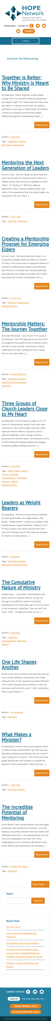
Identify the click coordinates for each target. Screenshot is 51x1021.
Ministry (14, 481)
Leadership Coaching (16, 141)
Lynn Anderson (16, 712)
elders (17, 470)
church (10, 470)
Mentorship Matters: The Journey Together (24, 326)
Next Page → (40, 884)
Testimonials (10, 25)
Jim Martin (23, 866)
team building (18, 145)
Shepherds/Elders (9, 306)
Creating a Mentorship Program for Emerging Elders (25, 244)
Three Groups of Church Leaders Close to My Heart (24, 408)
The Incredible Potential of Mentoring (17, 812)
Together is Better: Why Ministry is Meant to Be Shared (25, 82)
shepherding (23, 302)
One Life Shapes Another (19, 665)
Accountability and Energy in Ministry (22, 943)
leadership (12, 221)
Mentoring (6, 145)
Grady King (15, 136)
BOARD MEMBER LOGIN (25, 1006)
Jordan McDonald (18, 374)
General (14, 866)
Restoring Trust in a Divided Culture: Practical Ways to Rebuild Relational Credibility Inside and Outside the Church (24, 953)
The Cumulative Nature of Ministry (21, 585)
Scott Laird (15, 216)
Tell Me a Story (13, 927)
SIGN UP (14, 998)
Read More (42, 125)
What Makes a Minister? (16, 737)
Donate (29, 31)
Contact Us (23, 25)
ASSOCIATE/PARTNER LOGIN (25, 1012)
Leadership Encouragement (14, 382)
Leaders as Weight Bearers (21, 505)
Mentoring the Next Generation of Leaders (25, 165)
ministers (6, 481)
